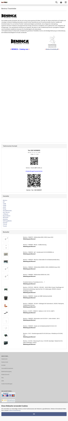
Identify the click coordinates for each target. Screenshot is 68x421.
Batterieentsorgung (6, 371)
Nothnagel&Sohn (7, 221)
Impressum (4, 359)
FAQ (2, 377)
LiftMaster (5, 214)
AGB (2, 381)
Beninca (5, 200)
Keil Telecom (6, 212)
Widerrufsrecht (5, 374)
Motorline (5, 219)
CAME (4, 204)
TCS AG (5, 224)
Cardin (4, 205)
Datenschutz (4, 362)
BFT (4, 202)
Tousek (5, 226)
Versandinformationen (7, 368)
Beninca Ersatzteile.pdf (52, 49)
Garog (4, 209)
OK (34, 414)
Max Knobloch (6, 215)
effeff (4, 207)
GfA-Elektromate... (7, 210)
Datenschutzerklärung (14, 410)
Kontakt (3, 365)
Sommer (5, 222)
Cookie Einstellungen (6, 383)
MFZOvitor (5, 217)
